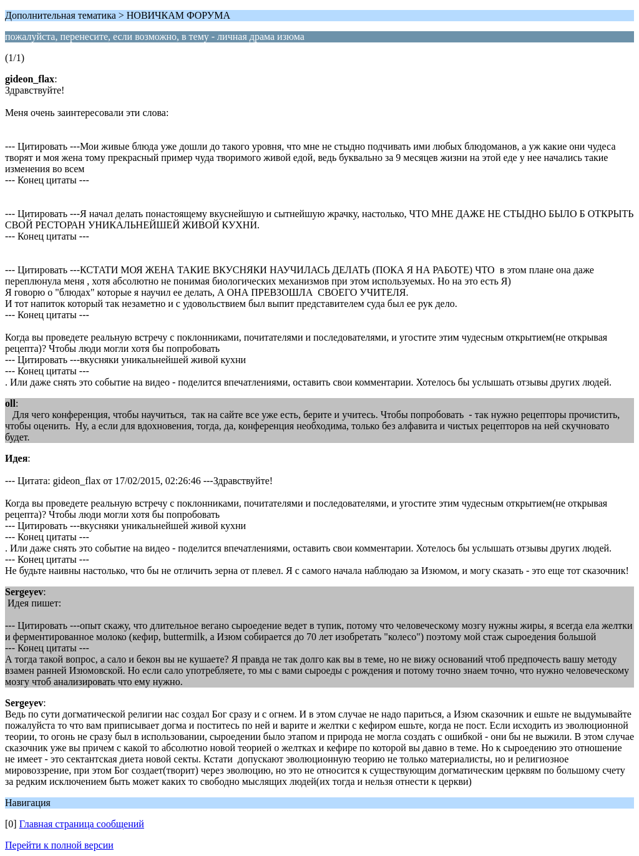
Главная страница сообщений (81, 824)
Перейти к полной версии (59, 845)
